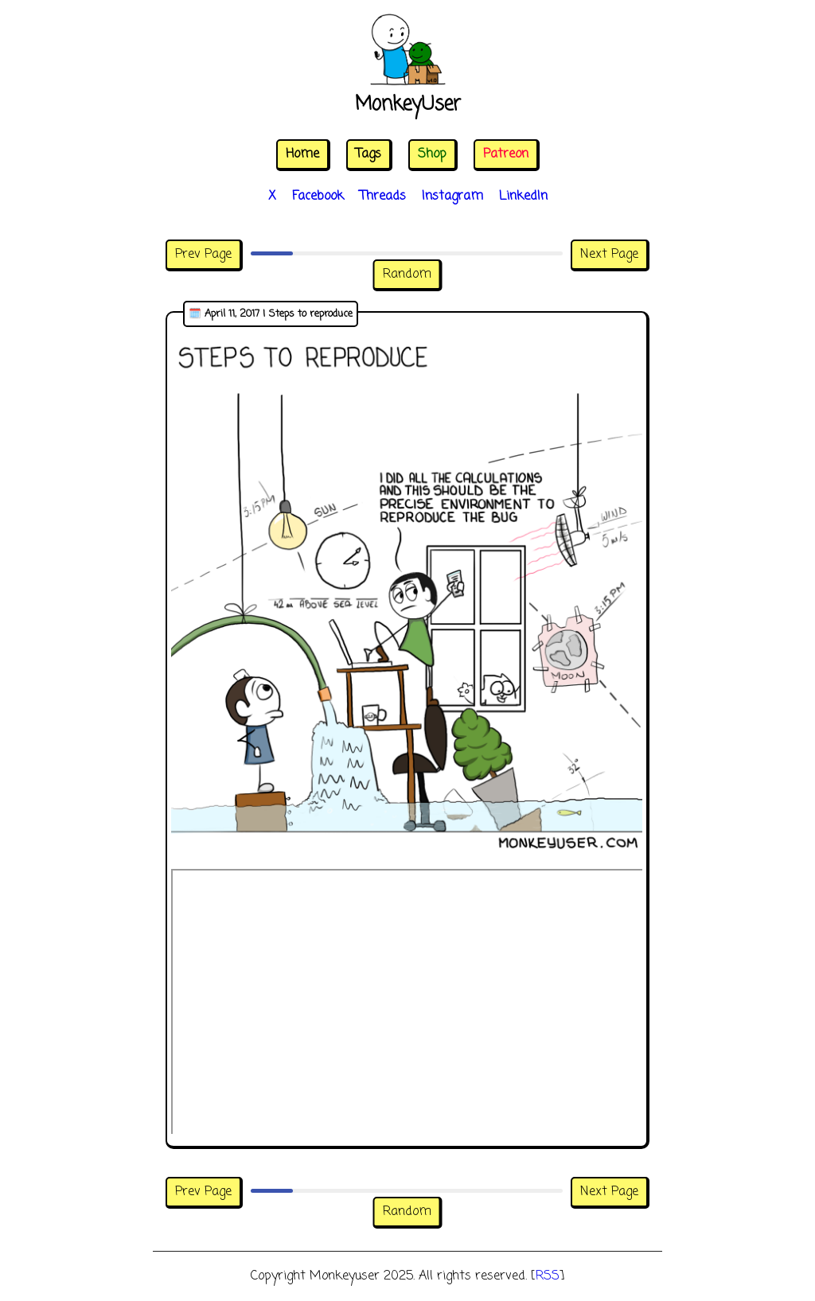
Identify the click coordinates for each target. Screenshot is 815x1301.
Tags (368, 154)
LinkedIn (523, 196)
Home (302, 154)
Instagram (452, 196)
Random (407, 274)
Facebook (318, 196)
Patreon (505, 154)
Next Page (609, 254)
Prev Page (203, 254)
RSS (548, 1276)
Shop (432, 154)
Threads (383, 196)
